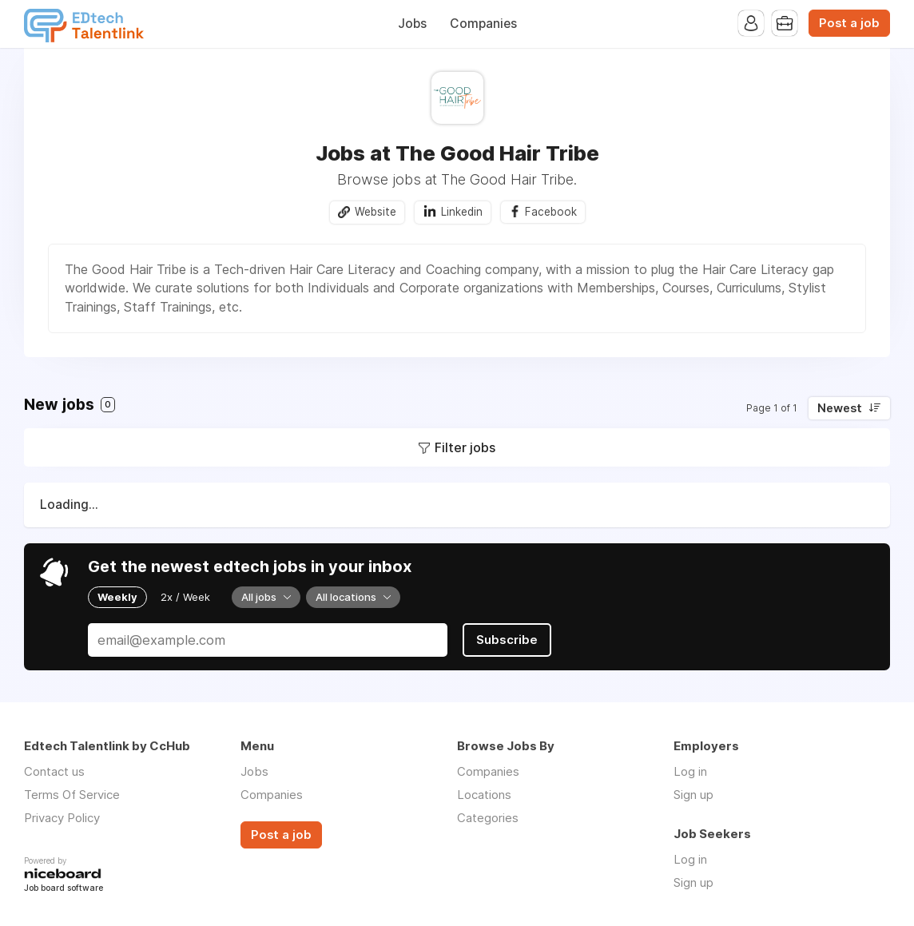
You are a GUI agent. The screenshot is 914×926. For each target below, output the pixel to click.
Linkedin (462, 211)
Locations (484, 794)
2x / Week (185, 596)
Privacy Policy (62, 817)
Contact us (54, 771)
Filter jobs (465, 447)
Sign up (693, 794)
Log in (690, 771)
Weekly (117, 596)
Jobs (412, 23)
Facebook (551, 211)
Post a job (849, 23)
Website (375, 211)
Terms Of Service (72, 794)
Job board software (63, 888)
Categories (488, 817)
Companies (483, 23)
